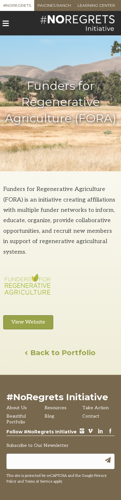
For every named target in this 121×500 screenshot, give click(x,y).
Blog (49, 416)
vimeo (90, 432)
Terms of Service (38, 481)
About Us (16, 407)
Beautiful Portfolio (16, 419)
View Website (28, 322)
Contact (90, 416)
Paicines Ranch (54, 7)
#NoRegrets (17, 7)
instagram (82, 432)
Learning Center (96, 7)
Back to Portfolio (60, 352)
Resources (55, 407)
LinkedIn (100, 432)
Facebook (110, 432)
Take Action (95, 407)
